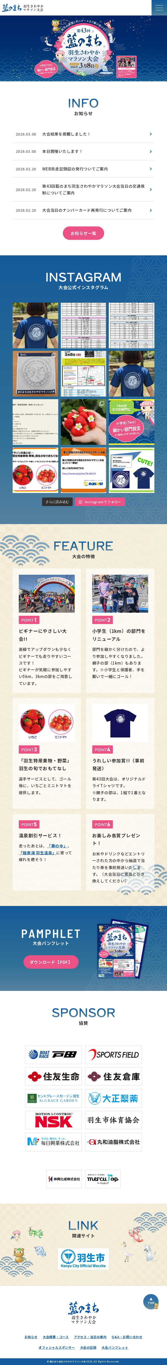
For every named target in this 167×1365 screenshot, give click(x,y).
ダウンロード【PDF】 (51, 962)
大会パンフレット (115, 1347)
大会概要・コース (56, 1337)
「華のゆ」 (57, 845)
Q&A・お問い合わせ (127, 1337)
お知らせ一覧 (84, 233)
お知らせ (31, 1337)
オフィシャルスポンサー (57, 1347)
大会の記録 (88, 1347)
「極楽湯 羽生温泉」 (37, 852)
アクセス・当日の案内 (90, 1337)
